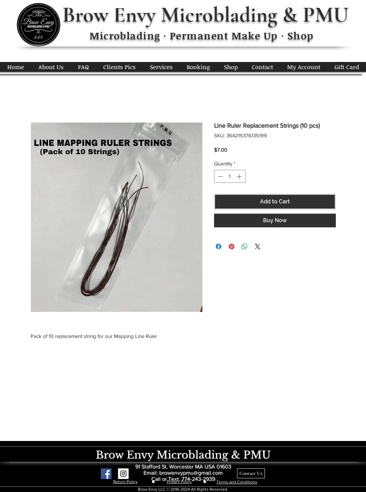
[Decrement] (219, 176)
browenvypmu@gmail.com (191, 473)
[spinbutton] (229, 176)
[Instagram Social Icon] (123, 473)
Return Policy (125, 481)
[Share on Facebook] (218, 246)
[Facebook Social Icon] (106, 473)
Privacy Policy (179, 481)
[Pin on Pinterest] (231, 246)
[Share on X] (257, 246)
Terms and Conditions (236, 482)
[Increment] (240, 176)
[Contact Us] (251, 473)
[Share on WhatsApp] (244, 246)
